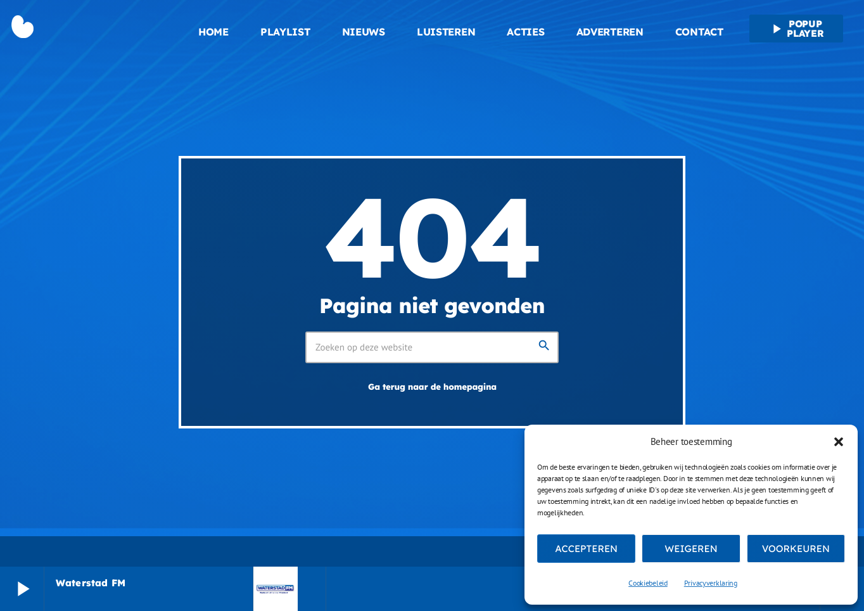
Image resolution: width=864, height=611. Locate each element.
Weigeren (690, 549)
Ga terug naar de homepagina (432, 387)
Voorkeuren (796, 549)
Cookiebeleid (648, 583)
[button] (838, 441)
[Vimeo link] (74, 28)
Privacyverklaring (710, 583)
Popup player (796, 28)
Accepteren (586, 549)
